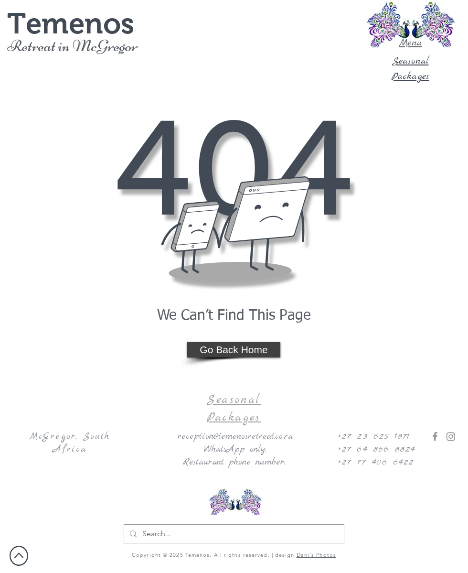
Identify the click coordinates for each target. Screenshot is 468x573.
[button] (410, 25)
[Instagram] (451, 436)
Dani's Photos (316, 554)
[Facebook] (435, 436)
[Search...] (233, 534)
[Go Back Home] (233, 349)
